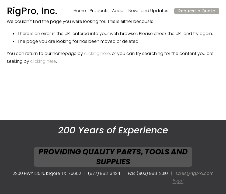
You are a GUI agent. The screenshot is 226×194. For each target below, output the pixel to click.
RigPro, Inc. (32, 10)
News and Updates (148, 11)
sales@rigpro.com (195, 173)
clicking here (97, 53)
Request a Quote (196, 11)
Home (80, 11)
